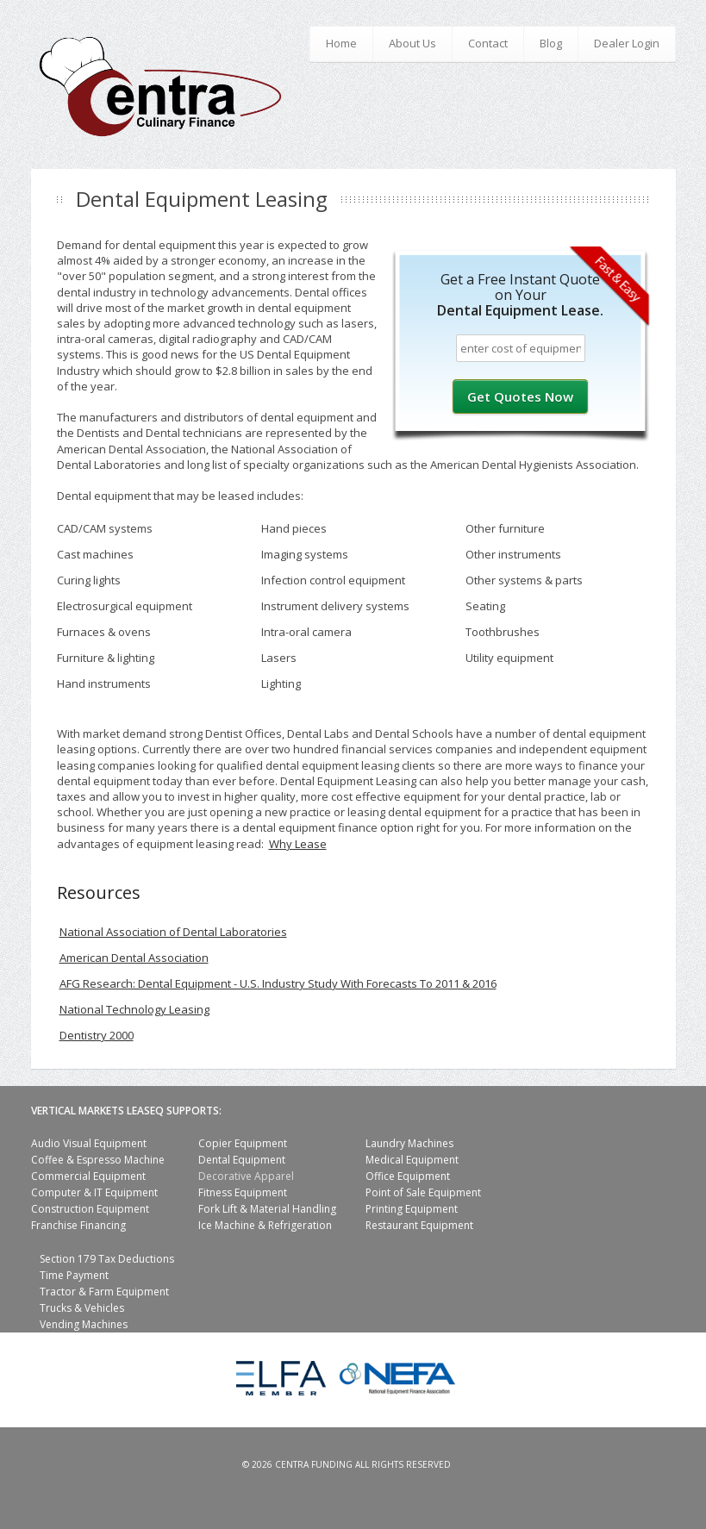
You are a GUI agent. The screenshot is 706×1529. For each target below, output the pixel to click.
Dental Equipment (241, 1159)
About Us (412, 43)
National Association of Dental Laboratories (173, 931)
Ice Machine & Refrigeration (265, 1225)
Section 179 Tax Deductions (107, 1258)
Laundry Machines (409, 1143)
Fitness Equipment (242, 1192)
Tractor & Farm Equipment (104, 1291)
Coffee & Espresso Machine (98, 1159)
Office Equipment (407, 1176)
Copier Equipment (242, 1143)
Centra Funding (314, 1464)
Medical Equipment (412, 1159)
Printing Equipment (411, 1208)
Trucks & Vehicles (82, 1308)
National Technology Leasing (134, 1009)
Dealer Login (626, 43)
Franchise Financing (78, 1225)
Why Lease (298, 844)
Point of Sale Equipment (423, 1192)
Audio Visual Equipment (89, 1143)
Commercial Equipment (88, 1176)
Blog (551, 43)
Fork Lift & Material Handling (267, 1208)
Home (341, 43)
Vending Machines (84, 1324)
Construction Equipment (90, 1208)
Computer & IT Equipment (94, 1192)
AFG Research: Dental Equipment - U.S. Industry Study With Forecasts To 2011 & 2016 (278, 983)
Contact (488, 43)
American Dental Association (134, 957)
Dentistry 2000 (96, 1035)
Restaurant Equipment (419, 1225)
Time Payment (74, 1275)
